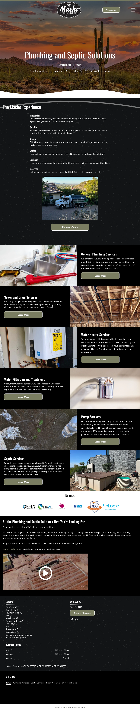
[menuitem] (9, 683)
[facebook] (72, 619)
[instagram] (77, 619)
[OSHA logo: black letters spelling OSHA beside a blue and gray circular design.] (29, 507)
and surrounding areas (16, 637)
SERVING (9, 601)
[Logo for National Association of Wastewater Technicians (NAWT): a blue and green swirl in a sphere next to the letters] (45, 507)
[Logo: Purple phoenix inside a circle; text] (62, 507)
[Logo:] (78, 507)
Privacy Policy (80, 708)
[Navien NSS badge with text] (94, 507)
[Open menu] (133, 10)
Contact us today (11, 549)
